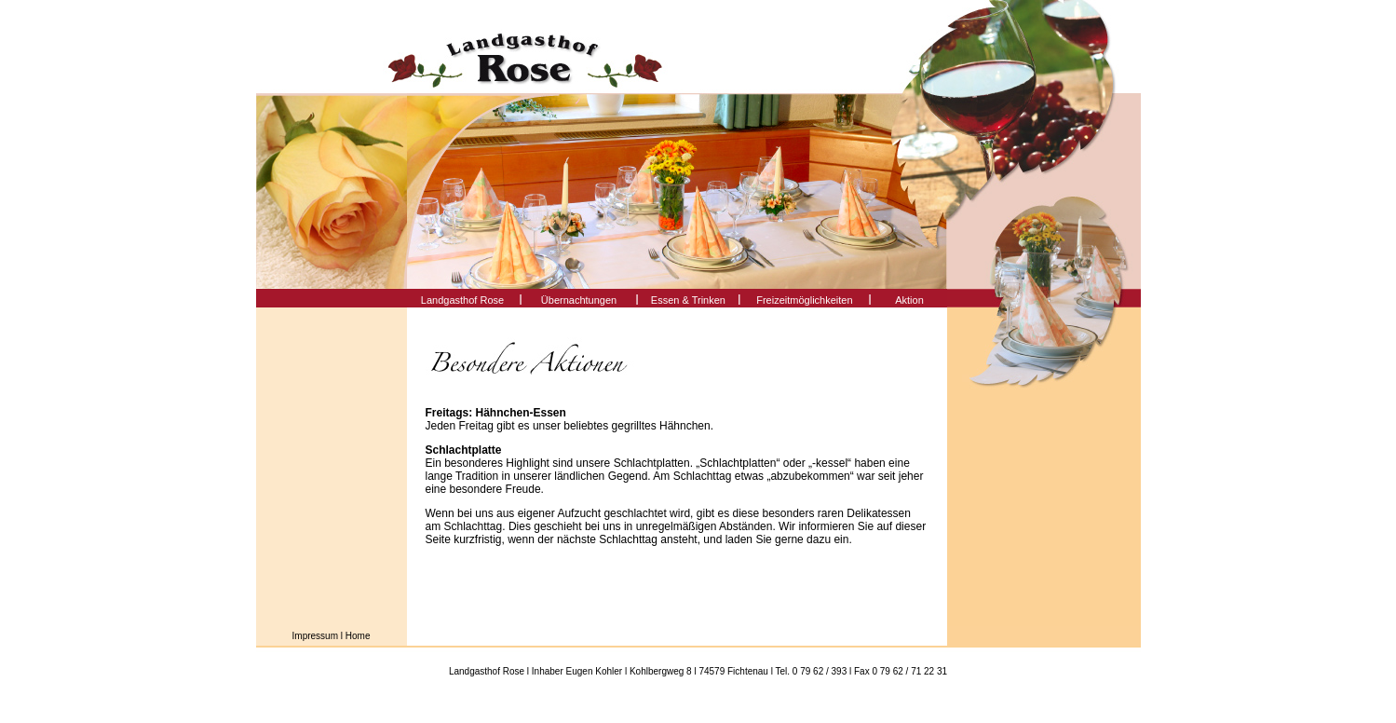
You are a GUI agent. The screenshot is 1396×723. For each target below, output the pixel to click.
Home (358, 636)
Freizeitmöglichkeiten (804, 300)
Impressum (315, 636)
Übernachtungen (579, 300)
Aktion (909, 300)
